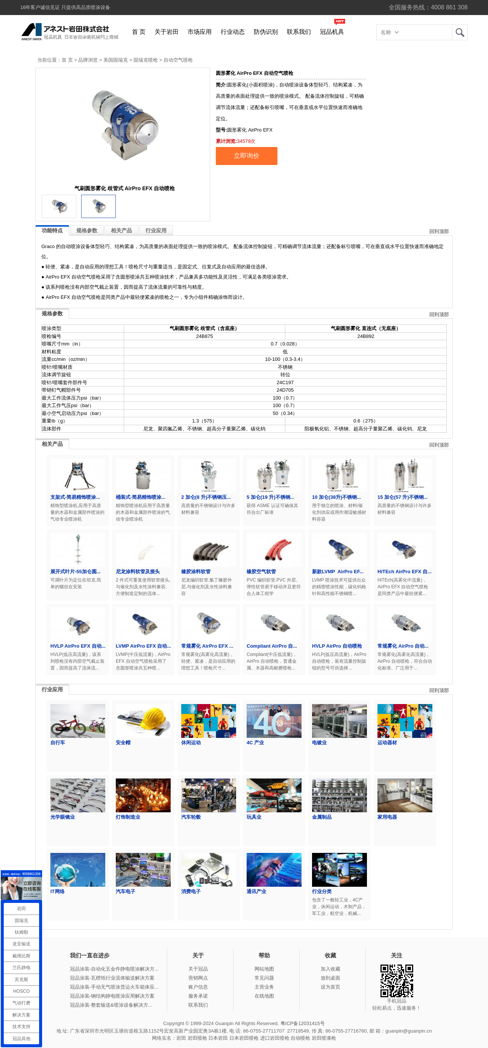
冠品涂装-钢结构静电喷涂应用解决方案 (112, 996)
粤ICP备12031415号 (302, 1023)
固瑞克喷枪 (145, 60)
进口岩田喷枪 (274, 1038)
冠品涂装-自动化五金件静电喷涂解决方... (114, 969)
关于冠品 (198, 969)
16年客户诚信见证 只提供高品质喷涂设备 (65, 7)
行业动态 (233, 32)
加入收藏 (330, 969)
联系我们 (299, 32)
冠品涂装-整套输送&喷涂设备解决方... (111, 1005)
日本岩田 (218, 1038)
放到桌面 (330, 978)
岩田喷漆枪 (324, 1038)
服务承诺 (198, 996)
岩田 (459, 32)
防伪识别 (266, 32)
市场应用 (200, 32)
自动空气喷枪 (178, 60)
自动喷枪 (300, 1038)
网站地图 (264, 969)
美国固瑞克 (115, 60)
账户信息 (198, 987)
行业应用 (156, 230)
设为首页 (330, 987)
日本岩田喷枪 (244, 1038)
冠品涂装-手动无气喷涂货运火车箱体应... (114, 987)
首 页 (138, 32)
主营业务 (264, 987)
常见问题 (264, 978)
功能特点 (52, 230)
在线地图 (264, 996)
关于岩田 (167, 32)
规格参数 (86, 230)
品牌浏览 (88, 60)
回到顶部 (439, 231)
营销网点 (198, 978)
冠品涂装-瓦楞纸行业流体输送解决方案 (112, 978)
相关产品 (121, 230)
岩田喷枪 (197, 1038)
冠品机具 (332, 32)
